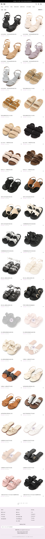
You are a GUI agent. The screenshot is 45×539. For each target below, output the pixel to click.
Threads (32, 518)
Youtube (33, 520)
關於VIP (17, 512)
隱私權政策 (3, 518)
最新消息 (22, 7)
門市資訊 (3, 516)
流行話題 (28, 7)
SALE (34, 6)
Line (32, 512)
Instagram (33, 514)
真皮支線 (16, 7)
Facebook (33, 516)
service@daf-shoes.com (24, 529)
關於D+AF (3, 512)
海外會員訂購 (19, 516)
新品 (2, 7)
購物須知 (18, 514)
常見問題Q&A (19, 518)
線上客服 (18, 521)
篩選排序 (40, 9)
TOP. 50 (7, 6)
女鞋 (11, 7)
